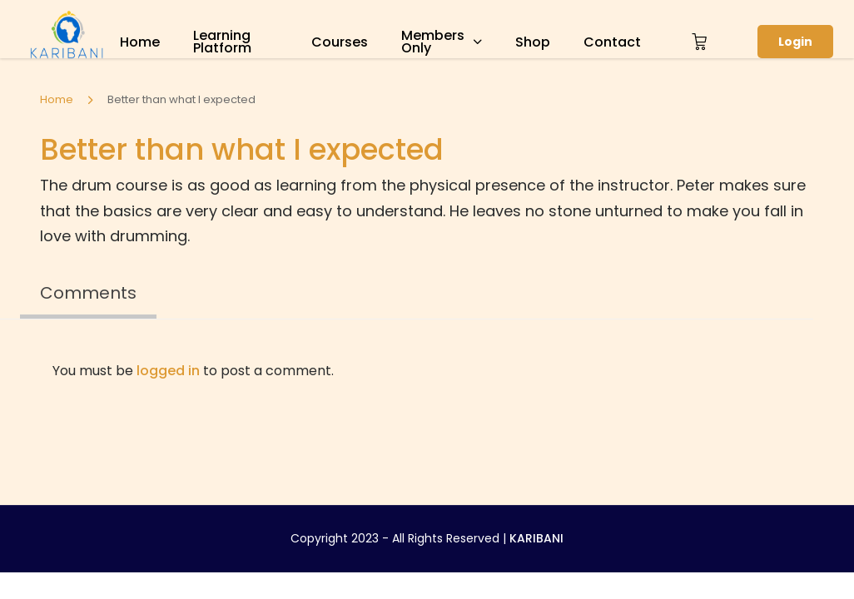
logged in (168, 370)
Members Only (432, 41)
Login (795, 41)
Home (140, 42)
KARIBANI (536, 538)
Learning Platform (222, 41)
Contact (612, 42)
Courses (339, 42)
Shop (532, 42)
